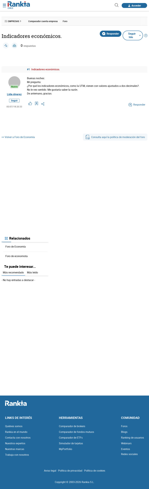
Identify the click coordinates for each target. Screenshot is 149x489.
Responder (110, 33)
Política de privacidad (70, 470)
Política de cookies (94, 470)
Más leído (32, 272)
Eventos (125, 449)
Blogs (124, 432)
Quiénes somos (13, 426)
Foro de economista (16, 256)
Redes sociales (129, 454)
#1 (28, 69)
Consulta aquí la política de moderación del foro (115, 137)
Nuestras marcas (14, 449)
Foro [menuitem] (65, 21)
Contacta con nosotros (17, 437)
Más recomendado (13, 272)
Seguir (14, 100)
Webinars (126, 443)
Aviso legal (50, 470)
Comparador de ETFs (71, 437)
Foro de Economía (15, 246)
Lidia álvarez (14, 94)
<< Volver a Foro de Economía (18, 137)
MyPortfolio (65, 449)
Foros (124, 426)
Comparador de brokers (72, 426)
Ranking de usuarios (132, 437)
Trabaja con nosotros (17, 454)
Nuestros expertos (15, 443)
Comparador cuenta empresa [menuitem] (43, 21)
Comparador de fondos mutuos (76, 432)
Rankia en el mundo (16, 432)
